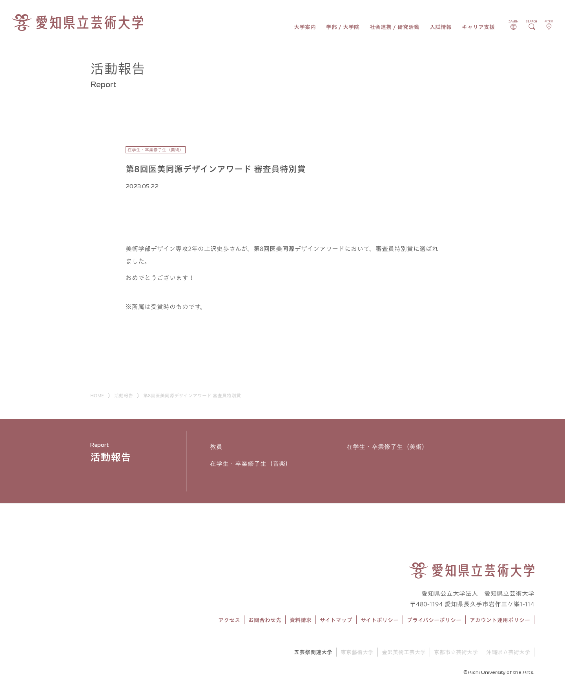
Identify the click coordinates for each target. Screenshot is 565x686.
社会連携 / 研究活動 (394, 27)
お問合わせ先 (264, 620)
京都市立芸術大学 (456, 652)
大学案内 (305, 27)
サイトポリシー (380, 620)
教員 (216, 447)
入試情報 (441, 27)
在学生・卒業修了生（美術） (387, 447)
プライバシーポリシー (434, 620)
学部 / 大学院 (342, 27)
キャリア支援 (478, 27)
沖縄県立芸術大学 (508, 652)
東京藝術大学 (357, 652)
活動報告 (123, 395)
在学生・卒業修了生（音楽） (251, 463)
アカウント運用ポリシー (500, 620)
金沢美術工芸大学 (404, 652)
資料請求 (301, 620)
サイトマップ (336, 620)
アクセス (229, 620)
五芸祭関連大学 (313, 652)
